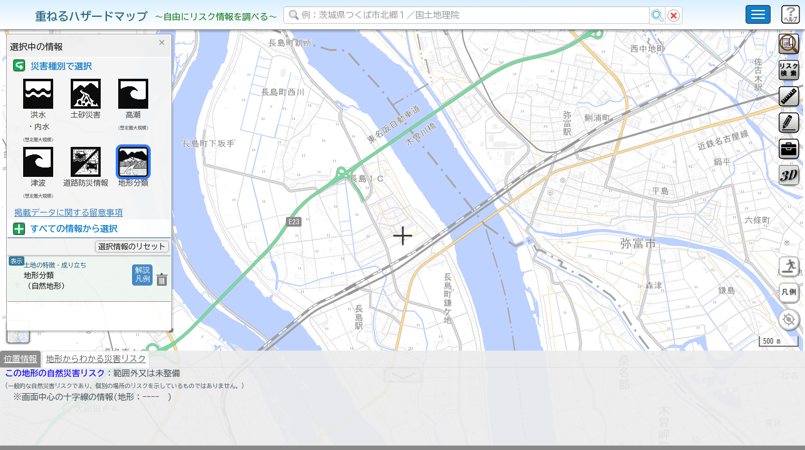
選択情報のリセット (132, 246)
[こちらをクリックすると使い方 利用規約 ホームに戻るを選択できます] (758, 14)
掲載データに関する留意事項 (68, 212)
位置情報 (20, 391)
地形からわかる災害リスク (96, 391)
